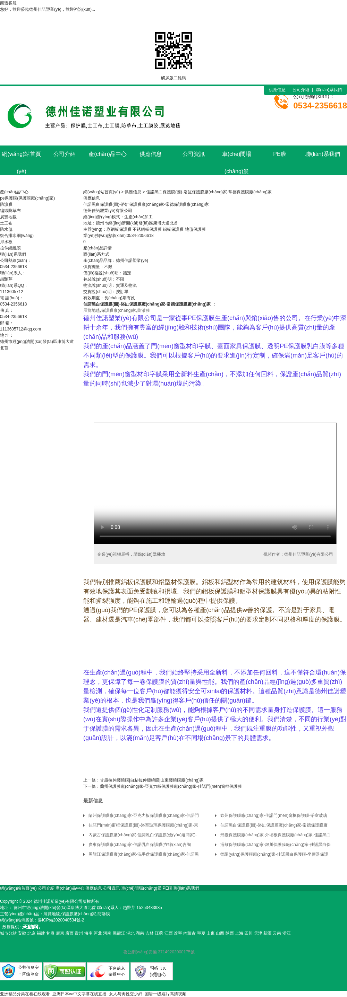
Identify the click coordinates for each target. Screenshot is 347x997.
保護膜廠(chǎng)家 (147, 304)
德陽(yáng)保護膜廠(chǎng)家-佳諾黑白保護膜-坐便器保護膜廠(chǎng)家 (274, 855)
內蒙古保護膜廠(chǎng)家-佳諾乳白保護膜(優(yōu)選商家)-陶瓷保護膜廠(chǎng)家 (142, 836)
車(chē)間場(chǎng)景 (236, 157)
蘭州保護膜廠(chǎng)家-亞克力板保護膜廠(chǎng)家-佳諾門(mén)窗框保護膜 (171, 786)
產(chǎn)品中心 (107, 154)
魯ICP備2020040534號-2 (61, 920)
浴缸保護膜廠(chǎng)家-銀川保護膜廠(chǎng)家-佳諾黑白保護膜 (275, 845)
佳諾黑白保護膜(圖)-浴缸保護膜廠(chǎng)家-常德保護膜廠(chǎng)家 (209, 191)
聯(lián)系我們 (329, 89)
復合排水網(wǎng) (17, 235)
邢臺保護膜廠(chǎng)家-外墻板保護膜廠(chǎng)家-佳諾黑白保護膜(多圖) (275, 836)
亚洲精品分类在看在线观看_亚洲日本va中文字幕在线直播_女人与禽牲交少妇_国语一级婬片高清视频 (93, 993)
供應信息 (277, 89)
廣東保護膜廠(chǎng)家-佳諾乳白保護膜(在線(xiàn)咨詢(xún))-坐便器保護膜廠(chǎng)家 (139, 845)
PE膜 (279, 154)
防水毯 (6, 229)
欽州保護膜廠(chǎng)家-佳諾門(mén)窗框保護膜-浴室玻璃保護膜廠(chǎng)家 (273, 816)
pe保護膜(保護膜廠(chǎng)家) (27, 198)
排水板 (6, 241)
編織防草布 (10, 210)
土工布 (6, 223)
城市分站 (8, 933)
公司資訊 (194, 154)
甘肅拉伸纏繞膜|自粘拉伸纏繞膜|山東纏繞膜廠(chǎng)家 (152, 780)
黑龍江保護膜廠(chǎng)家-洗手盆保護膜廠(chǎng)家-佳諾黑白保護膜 (143, 855)
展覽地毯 (8, 216)
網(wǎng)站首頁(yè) (21, 157)
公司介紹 (301, 89)
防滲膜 (6, 204)
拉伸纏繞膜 (10, 248)
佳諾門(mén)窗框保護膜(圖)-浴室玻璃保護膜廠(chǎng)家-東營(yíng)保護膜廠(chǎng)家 (143, 826)
